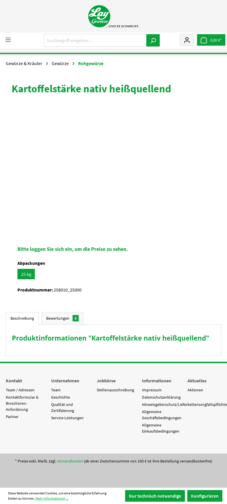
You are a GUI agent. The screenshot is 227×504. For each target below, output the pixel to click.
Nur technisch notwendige (155, 496)
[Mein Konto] (187, 39)
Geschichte (60, 397)
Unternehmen (65, 381)
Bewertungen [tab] (62, 318)
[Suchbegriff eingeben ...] (95, 40)
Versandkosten (70, 461)
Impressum (152, 390)
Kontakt (14, 381)
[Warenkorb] (211, 40)
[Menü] (8, 39)
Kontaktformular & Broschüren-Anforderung (22, 403)
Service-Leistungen (67, 417)
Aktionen (195, 390)
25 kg (26, 274)
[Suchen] (153, 40)
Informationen (156, 381)
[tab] (22, 318)
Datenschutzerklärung (161, 397)
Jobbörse (106, 381)
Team (56, 390)
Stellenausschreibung (115, 390)
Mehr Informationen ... (52, 498)
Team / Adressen (20, 390)
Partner (12, 416)
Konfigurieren (205, 496)
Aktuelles (197, 381)
